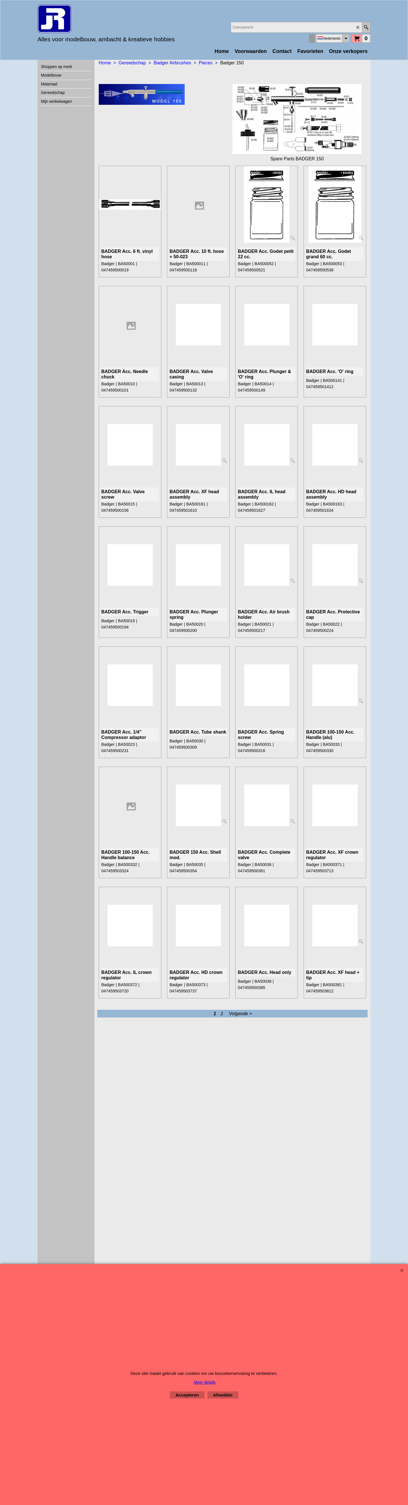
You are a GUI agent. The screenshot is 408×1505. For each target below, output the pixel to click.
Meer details (204, 1382)
